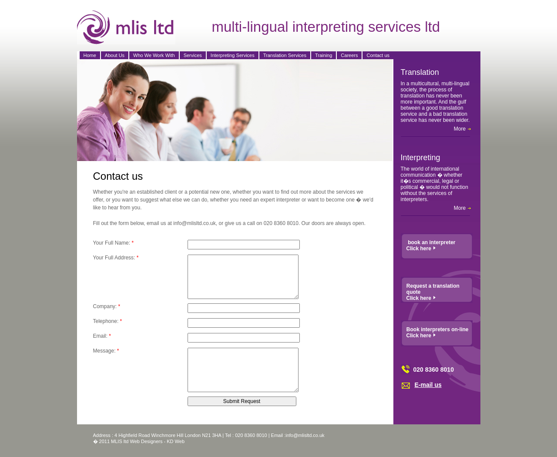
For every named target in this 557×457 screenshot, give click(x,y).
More (462, 129)
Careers (349, 55)
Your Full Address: (116, 258)
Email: (102, 336)
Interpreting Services (233, 55)
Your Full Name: (113, 243)
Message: (106, 351)
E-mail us (428, 384)
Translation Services (284, 55)
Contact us (377, 55)
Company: (107, 306)
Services (193, 55)
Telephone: (107, 321)
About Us (114, 55)
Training (323, 55)
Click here (421, 248)
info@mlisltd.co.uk (304, 435)
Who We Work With (154, 55)
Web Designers (146, 441)
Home (90, 55)
